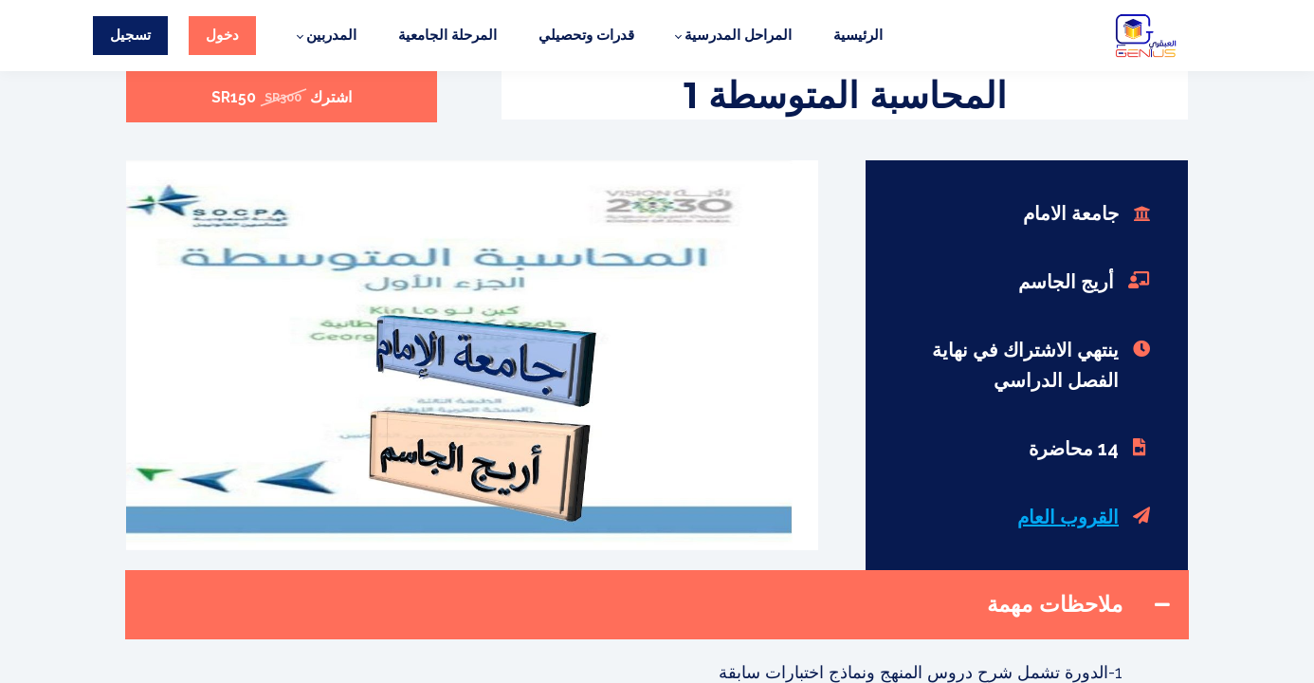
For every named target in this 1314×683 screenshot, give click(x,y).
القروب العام (1068, 517)
